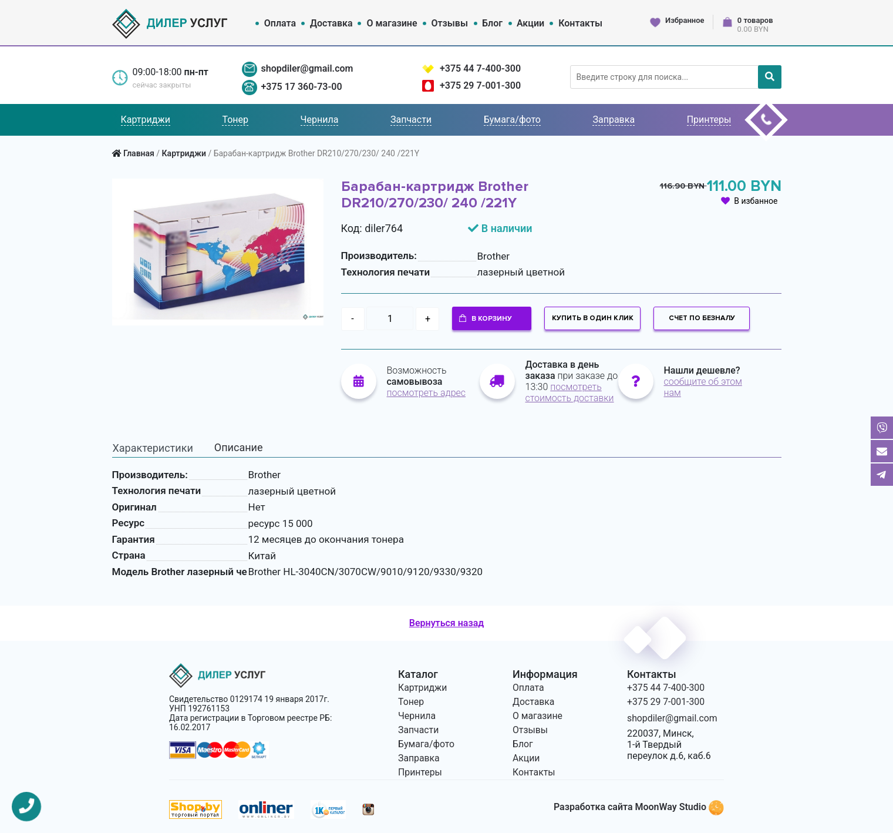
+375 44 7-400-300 (480, 68)
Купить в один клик (592, 318)
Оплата (280, 23)
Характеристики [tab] (153, 447)
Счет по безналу (702, 318)
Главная (138, 153)
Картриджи (145, 119)
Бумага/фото (512, 119)
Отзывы (450, 23)
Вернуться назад (446, 622)
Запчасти (411, 119)
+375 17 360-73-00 (301, 86)
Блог (492, 23)
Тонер (235, 119)
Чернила (320, 119)
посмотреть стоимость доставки (569, 392)
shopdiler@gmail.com (307, 68)
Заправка (613, 119)
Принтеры (709, 119)
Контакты (580, 23)
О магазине (392, 23)
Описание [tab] (238, 446)
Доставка (331, 23)
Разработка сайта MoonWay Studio (639, 806)
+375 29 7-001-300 (480, 85)
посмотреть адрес (426, 392)
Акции (530, 23)
